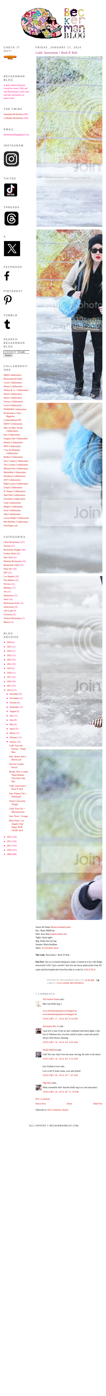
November (14, 698)
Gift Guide (8, 611)
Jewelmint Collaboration (14, 499)
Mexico (7, 622)
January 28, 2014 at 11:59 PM (61, 1092)
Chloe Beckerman (11, 542)
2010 (9, 850)
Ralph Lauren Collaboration (16, 484)
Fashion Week (10, 553)
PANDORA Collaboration (15, 409)
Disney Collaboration (13, 386)
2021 (9, 664)
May (12, 724)
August (13, 711)
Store (6, 599)
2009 (9, 854)
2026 (9, 642)
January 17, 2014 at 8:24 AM (60, 1019)
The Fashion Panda (51, 999)
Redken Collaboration (13, 457)
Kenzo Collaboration (13, 398)
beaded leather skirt (58, 934)
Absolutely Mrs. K (51, 1026)
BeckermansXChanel (13, 379)
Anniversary (9, 607)
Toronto (7, 546)
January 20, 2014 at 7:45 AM (60, 1075)
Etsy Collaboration (12, 435)
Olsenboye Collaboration (14, 476)
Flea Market (9, 580)
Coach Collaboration (13, 382)
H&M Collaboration (12, 375)
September (14, 707)
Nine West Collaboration (14, 495)
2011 (9, 845)
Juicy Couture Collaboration (16, 461)
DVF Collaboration (12, 480)
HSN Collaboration (12, 446)
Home (69, 1104)
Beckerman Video (11, 565)
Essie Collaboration (12, 510)
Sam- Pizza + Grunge (18, 816)
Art (5, 591)
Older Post (97, 1104)
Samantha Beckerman (13, 114)
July (12, 716)
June (12, 720)
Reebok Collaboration (13, 442)
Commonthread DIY (13, 420)
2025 (9, 647)
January (13, 742)
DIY (5, 572)
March (13, 733)
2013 (9, 837)
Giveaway (8, 614)
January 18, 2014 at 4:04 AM (60, 1042)
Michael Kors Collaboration (16, 468)
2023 (9, 655)
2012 (9, 841)
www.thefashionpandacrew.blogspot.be (60, 1011)
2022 (9, 660)
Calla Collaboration (12, 503)
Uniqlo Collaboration (13, 487)
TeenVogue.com (11, 525)
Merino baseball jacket (61, 927)
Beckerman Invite (11, 603)
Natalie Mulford (50, 1050)
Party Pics (8, 569)
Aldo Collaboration (12, 514)
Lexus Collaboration (13, 405)
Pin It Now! (91, 969)
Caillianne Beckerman (70, 983)
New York (8, 557)
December (14, 694)
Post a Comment (43, 1099)
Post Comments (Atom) (57, 1110)
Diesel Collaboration (13, 394)
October (13, 702)
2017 (9, 677)
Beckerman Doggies (12, 550)
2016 (9, 681)
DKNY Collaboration (13, 424)
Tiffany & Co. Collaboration (16, 390)
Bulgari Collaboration (13, 506)
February (14, 737)
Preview (7, 584)
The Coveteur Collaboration (16, 465)
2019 (9, 668)
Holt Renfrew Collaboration (16, 522)
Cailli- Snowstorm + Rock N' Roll (56, 52)
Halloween (8, 595)
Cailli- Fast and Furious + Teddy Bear (17, 748)
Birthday (7, 588)
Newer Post (41, 1104)
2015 (9, 686)
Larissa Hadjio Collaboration (16, 518)
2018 (9, 673)
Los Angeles (9, 576)
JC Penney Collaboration (14, 491)
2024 (9, 651)
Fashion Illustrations (13, 618)
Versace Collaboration (13, 401)
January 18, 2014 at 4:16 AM (60, 1059)
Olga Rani (47, 1083)
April (12, 729)
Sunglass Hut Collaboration (16, 438)
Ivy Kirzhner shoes (50, 948)
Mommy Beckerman (13, 561)
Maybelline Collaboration (15, 472)
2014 (9, 690)
